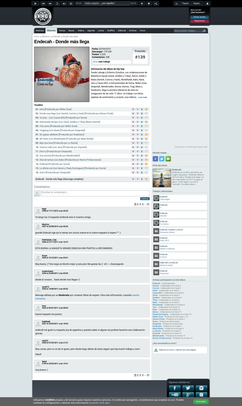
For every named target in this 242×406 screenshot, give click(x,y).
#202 (44, 308)
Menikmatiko (158, 336)
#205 (44, 258)
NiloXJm (45, 224)
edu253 (45, 341)
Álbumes (51, 30)
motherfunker (47, 271)
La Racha (157, 331)
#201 (44, 324)
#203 (44, 289)
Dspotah (156, 333)
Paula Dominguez (160, 314)
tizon (44, 306)
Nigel (44, 209)
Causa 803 (157, 293)
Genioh (156, 286)
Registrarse (199, 21)
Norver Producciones (162, 338)
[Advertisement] (121, 16)
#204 (44, 273)
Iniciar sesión (200, 17)
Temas (62, 30)
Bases (72, 30)
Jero (155, 307)
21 (148, 204)
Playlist (185, 3)
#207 (44, 226)
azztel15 (45, 287)
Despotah (157, 324)
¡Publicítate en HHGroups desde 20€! (191, 147)
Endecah (56, 36)
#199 (44, 364)
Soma (155, 321)
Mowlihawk (158, 305)
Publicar (145, 198)
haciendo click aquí (99, 402)
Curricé (156, 288)
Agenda (91, 30)
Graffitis (111, 30)
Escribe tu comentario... (95, 193)
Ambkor (156, 297)
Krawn (44, 256)
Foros (142, 30)
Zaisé (155, 295)
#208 (44, 211)
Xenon (155, 312)
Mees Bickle (158, 328)
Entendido (201, 401)
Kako (155, 309)
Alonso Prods (159, 319)
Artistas (133, 30)
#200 (44, 343)
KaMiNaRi (46, 322)
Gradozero (157, 326)
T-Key (155, 300)
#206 (44, 242)
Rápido (196, 3)
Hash (155, 290)
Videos (80, 30)
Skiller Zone (158, 317)
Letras (101, 30)
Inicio (36, 36)
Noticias (40, 30)
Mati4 (44, 362)
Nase (155, 302)
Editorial (122, 30)
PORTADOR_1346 (49, 240)
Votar (95, 61)
